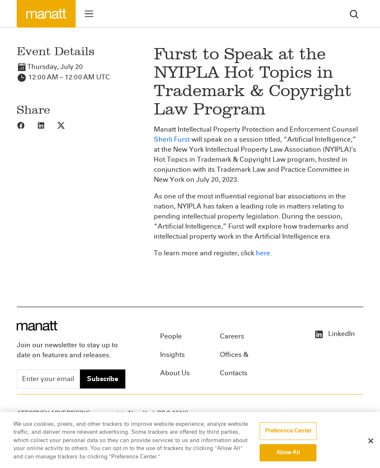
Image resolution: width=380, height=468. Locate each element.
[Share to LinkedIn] (47, 125)
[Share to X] (67, 125)
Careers (232, 336)
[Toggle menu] (89, 14)
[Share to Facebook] (27, 125)
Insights (172, 355)
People (171, 336)
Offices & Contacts (234, 357)
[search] (354, 14)
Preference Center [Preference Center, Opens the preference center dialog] (288, 435)
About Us (175, 373)
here (263, 253)
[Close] (371, 445)
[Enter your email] (48, 379)
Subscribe (102, 379)
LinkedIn (334, 334)
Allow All (288, 457)
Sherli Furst (172, 139)
